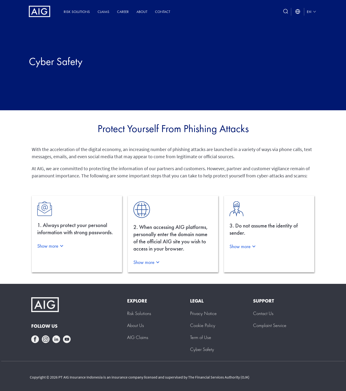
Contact (162, 11)
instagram (45, 339)
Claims (103, 11)
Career (123, 11)
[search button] (285, 11)
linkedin (56, 339)
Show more (47, 246)
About (141, 11)
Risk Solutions (77, 11)
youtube (67, 339)
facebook (35, 339)
